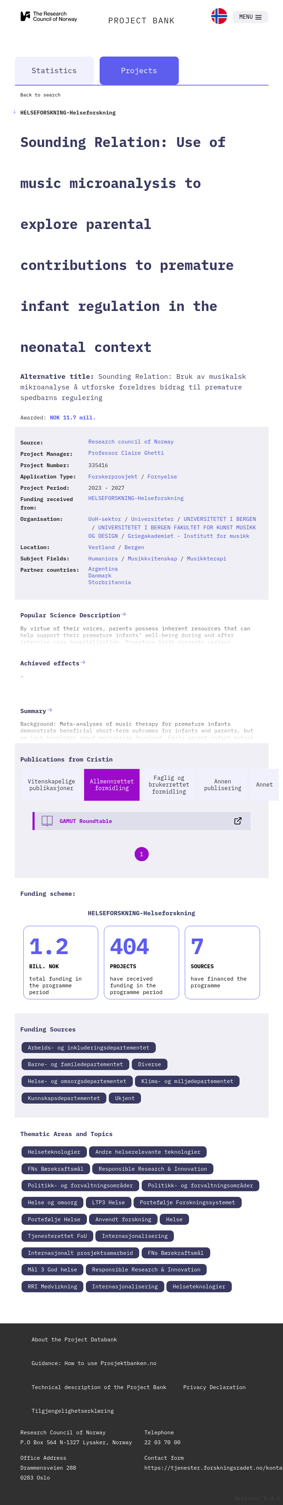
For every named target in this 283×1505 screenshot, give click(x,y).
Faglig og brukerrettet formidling (169, 784)
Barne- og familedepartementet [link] (75, 1064)
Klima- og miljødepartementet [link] (187, 1080)
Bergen (134, 547)
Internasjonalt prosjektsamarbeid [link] (80, 1252)
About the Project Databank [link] (74, 1339)
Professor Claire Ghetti (126, 452)
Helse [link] (174, 1219)
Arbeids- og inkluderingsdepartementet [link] (88, 1047)
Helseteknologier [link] (54, 1151)
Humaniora (103, 558)
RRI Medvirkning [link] (52, 1286)
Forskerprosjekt (113, 476)
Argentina (103, 568)
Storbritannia (109, 582)
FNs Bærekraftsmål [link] (56, 1168)
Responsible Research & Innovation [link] (153, 1168)
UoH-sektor (104, 518)
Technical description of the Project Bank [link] (99, 1387)
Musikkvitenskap (152, 558)
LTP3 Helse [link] (108, 1202)
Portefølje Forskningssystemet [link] (187, 1202)
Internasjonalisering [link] (134, 1235)
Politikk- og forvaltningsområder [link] (80, 1185)
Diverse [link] (149, 1064)
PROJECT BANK (141, 20)
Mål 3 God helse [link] (52, 1269)
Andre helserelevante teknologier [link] (148, 1151)
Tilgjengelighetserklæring (73, 1410)
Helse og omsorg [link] (52, 1202)
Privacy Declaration (214, 1387)
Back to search (40, 95)
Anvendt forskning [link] (123, 1219)
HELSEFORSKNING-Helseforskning (136, 497)
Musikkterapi (206, 558)
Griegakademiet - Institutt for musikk (188, 535)
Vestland (101, 547)
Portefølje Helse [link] (54, 1219)
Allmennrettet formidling (112, 785)
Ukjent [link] (125, 1097)
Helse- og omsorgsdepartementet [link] (77, 1080)
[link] (219, 16)
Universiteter (152, 518)
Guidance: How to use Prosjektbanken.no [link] (94, 1362)
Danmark (99, 575)
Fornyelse (162, 476)
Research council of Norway (131, 441)
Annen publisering (223, 785)
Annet (264, 784)
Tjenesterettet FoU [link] (57, 1235)
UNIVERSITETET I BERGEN (220, 518)
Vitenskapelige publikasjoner (51, 785)
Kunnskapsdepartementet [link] (64, 1097)
